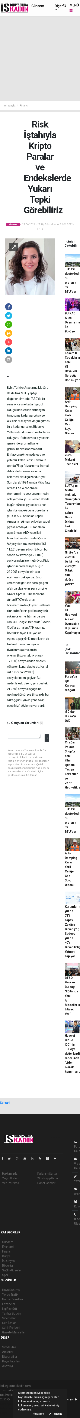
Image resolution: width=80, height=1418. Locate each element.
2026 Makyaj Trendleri (71, 459)
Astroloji (7, 1366)
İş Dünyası (8, 1261)
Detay (38, 1413)
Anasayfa (10, 105)
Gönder (48, 738)
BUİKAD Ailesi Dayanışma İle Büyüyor (72, 322)
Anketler (7, 1352)
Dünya (6, 1256)
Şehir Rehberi (11, 1327)
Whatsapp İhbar (47, 1178)
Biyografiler (9, 1356)
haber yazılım (9, 1408)
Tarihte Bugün (11, 1313)
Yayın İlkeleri (10, 1178)
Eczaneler (8, 1304)
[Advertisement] (40, 58)
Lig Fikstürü (9, 1308)
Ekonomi (8, 1246)
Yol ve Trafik (10, 1294)
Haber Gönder (46, 1183)
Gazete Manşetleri (14, 1332)
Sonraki (5, 1102)
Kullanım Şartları (47, 1173)
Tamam (55, 1413)
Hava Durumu (11, 1290)
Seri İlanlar (9, 1323)
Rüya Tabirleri (11, 1361)
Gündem (37, 6)
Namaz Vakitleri (12, 1299)
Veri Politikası (10, 1183)
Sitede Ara (9, 1347)
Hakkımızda (9, 1173)
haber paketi (8, 1404)
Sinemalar (9, 1318)
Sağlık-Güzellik (11, 1270)
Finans (24, 105)
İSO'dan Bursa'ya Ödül (71, 716)
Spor (5, 1275)
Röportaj (7, 1265)
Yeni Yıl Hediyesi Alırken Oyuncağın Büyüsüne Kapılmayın (72, 619)
